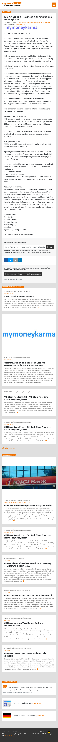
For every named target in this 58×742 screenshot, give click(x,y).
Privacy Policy (15, 734)
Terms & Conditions (26, 734)
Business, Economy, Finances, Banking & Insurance (34, 22)
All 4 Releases (8, 448)
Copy (50, 247)
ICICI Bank (7, 560)
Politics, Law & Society (17, 558)
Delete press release (13, 274)
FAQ (3, 734)
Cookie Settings (9, 736)
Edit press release (33, 274)
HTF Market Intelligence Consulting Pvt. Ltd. (17, 502)
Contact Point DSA (38, 734)
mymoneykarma (21, 24)
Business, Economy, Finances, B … (21, 291)
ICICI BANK (7, 592)
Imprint (7, 734)
